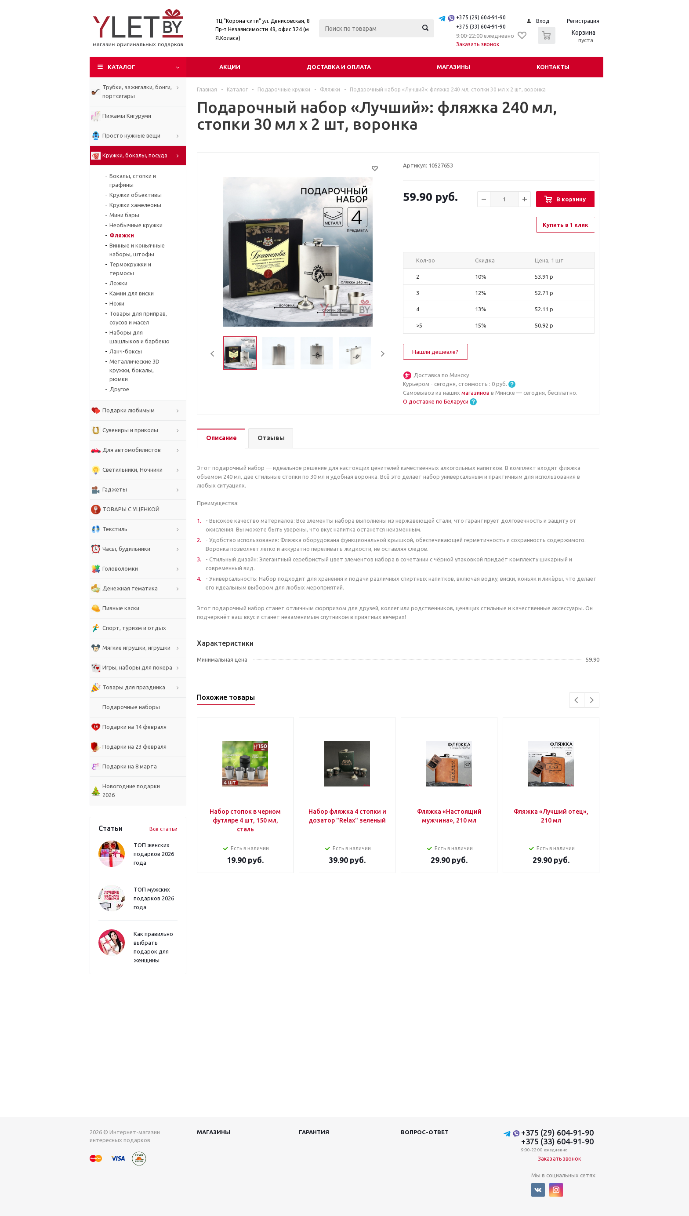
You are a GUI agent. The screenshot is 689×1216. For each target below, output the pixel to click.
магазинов (476, 393)
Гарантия (314, 1132)
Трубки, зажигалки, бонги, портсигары (137, 91)
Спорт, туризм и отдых (134, 628)
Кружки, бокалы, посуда (134, 155)
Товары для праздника (133, 687)
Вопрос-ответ (425, 1132)
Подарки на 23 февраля (134, 746)
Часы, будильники (126, 549)
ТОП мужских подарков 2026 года (154, 898)
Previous (213, 353)
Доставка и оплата (338, 67)
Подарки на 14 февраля (134, 727)
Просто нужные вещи (131, 135)
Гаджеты (114, 489)
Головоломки (120, 568)
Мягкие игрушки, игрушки (136, 647)
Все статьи (163, 829)
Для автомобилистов (131, 450)
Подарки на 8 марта (129, 766)
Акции (229, 67)
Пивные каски (120, 608)
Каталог (121, 67)
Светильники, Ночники (132, 469)
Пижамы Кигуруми (126, 116)
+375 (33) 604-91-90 (481, 26)
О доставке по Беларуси (435, 401)
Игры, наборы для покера (137, 667)
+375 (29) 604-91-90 (481, 17)
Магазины (453, 67)
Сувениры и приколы (130, 430)
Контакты (553, 67)
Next (382, 353)
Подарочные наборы (131, 707)
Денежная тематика (130, 588)
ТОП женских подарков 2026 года (154, 854)
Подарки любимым (128, 410)
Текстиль (114, 529)
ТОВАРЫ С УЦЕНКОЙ (131, 509)
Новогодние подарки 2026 (131, 790)
